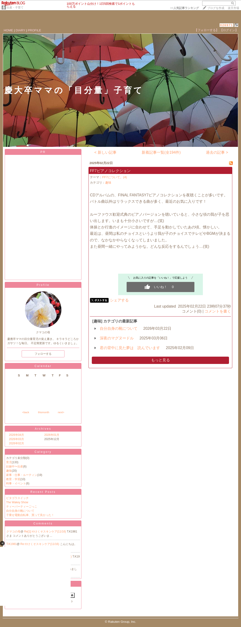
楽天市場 (233, 8)
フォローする (43, 353)
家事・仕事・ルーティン (21, 475)
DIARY (20, 30)
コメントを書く (218, 311)
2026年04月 (16, 435)
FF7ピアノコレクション (110, 171)
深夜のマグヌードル (117, 338)
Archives (43, 428)
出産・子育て (15, 7)
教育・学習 (13, 479)
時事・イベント (16, 483)
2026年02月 (16, 443)
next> (61, 412)
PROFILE (34, 30)
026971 (226, 25)
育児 (9, 462)
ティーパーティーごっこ (21, 506)
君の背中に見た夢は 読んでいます (130, 348)
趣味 (9, 470)
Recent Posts (43, 492)
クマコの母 (13, 531)
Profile (42, 285)
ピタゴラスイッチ (17, 498)
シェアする (119, 300)
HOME (8, 30)
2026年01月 (51, 435)
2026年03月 (16, 439)
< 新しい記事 (105, 152)
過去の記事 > (217, 152)
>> (184, 8)
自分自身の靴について (20, 510)
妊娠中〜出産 (14, 466)
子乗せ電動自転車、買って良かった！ (30, 515)
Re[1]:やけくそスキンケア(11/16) (45, 531)
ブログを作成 (215, 8)
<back (25, 412)
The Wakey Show (17, 502)
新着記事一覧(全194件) (161, 152)
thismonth (43, 412)
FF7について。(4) (114, 177)
